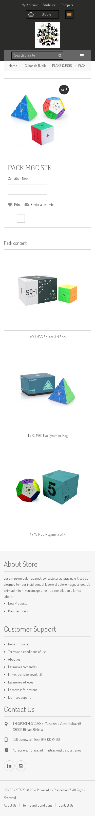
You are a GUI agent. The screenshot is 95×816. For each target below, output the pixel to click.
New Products (17, 603)
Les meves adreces (20, 682)
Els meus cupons (19, 697)
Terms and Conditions (37, 805)
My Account (30, 5)
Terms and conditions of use (27, 651)
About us (14, 659)
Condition (14, 178)
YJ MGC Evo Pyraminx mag (50, 435)
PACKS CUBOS (62, 65)
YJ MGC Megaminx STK (49, 534)
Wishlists (49, 5)
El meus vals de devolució (25, 674)
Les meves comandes (22, 667)
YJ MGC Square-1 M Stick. (49, 337)
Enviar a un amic (42, 204)
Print (17, 204)
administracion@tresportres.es (60, 750)
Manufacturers (18, 611)
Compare (67, 5)
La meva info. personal (23, 690)
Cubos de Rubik (35, 65)
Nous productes (18, 644)
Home (13, 65)
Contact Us (66, 805)
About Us (10, 805)
